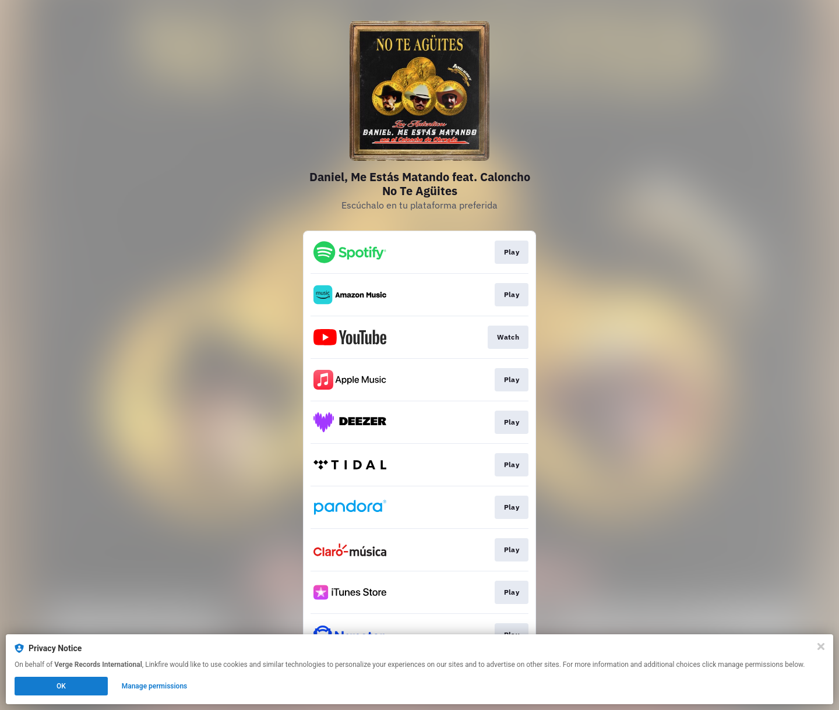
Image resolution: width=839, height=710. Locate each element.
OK (61, 686)
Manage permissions (155, 686)
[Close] (821, 646)
